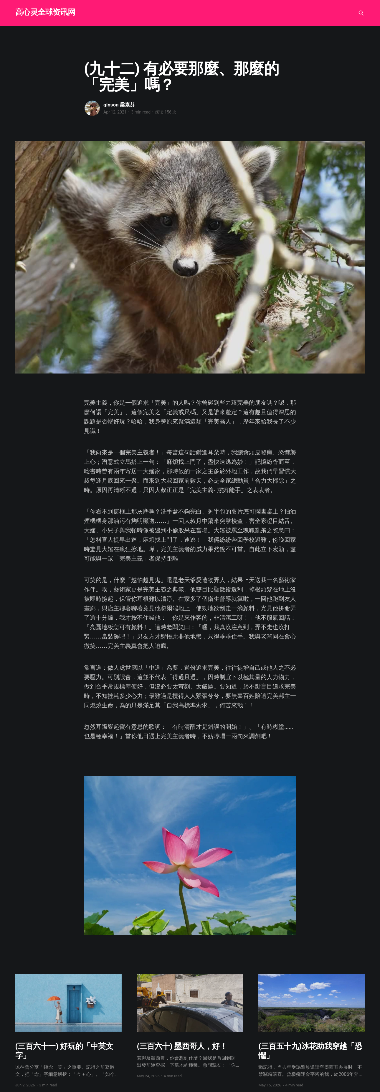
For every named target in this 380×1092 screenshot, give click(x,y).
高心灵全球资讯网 (45, 12)
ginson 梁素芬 (119, 105)
